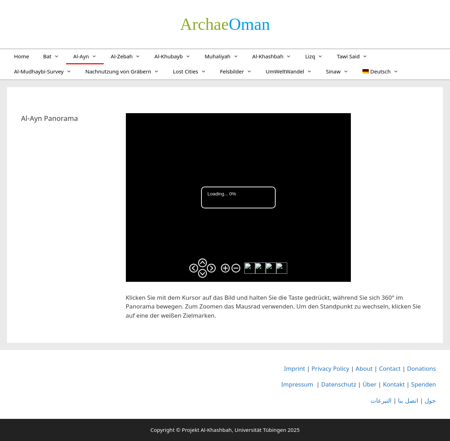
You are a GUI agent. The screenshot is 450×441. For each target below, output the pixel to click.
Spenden (423, 384)
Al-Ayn (88, 56)
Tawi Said (355, 56)
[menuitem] (380, 71)
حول (430, 400)
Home (21, 56)
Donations (421, 368)
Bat (54, 56)
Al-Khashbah (275, 56)
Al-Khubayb (176, 56)
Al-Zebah (129, 56)
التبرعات (381, 400)
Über (369, 384)
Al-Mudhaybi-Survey (46, 71)
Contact (390, 368)
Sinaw (340, 71)
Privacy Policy (330, 368)
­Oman (225, 24)
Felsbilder (239, 71)
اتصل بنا (408, 400)
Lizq (317, 56)
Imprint (294, 368)
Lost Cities (193, 71)
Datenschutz (338, 384)
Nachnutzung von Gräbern (125, 71)
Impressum (297, 384)
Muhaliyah (225, 56)
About (364, 368)
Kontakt (394, 384)
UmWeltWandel (292, 71)
